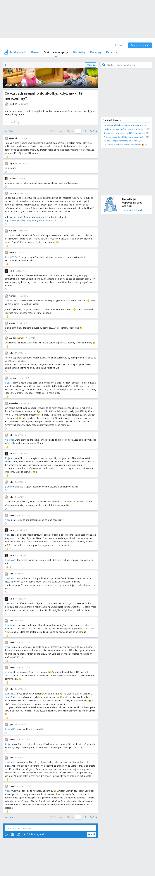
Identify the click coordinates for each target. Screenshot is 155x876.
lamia (9, 300)
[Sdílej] (14, 122)
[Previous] (56, 131)
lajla (8, 382)
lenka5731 (12, 560)
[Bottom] (9, 131)
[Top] (10, 817)
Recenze (111, 52)
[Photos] (12, 834)
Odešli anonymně (34, 834)
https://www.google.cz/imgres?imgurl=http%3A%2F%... (31, 220)
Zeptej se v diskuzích (132, 210)
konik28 (10, 235)
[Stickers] (18, 834)
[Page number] (78, 131)
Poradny (96, 52)
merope (10, 439)
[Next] (93, 131)
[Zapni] (90, 65)
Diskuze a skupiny (56, 52)
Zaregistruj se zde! (140, 45)
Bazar (35, 52)
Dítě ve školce (21, 84)
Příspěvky (79, 52)
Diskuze (8, 84)
